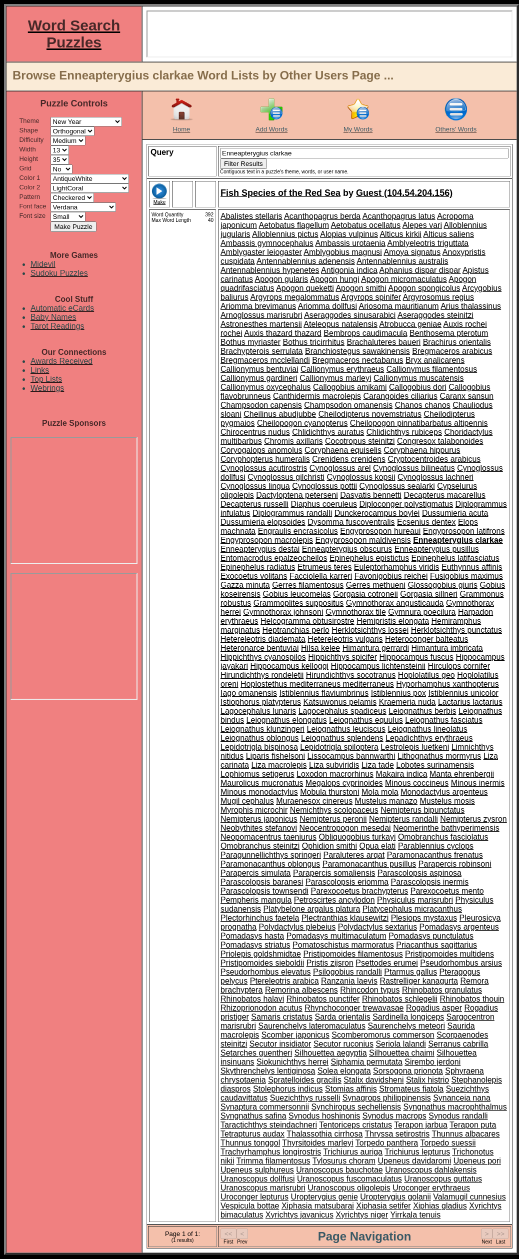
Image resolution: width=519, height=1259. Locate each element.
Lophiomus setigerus (257, 774)
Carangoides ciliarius (400, 396)
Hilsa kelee (320, 648)
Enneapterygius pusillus (436, 549)
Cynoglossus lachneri (436, 477)
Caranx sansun (467, 396)
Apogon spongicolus (424, 288)
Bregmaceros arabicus (452, 351)
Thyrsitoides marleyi (317, 1143)
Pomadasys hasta (252, 936)
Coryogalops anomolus (261, 450)
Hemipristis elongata (392, 621)
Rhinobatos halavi (252, 999)
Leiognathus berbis (422, 711)
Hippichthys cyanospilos (263, 657)
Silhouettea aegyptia (330, 1053)
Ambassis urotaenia (350, 243)
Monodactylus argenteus (444, 792)
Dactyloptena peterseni (297, 495)
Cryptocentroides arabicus (434, 459)
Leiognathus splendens (342, 738)
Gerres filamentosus (308, 585)
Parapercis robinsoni (455, 864)
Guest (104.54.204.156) (404, 193)
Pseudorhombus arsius (461, 963)
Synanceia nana (461, 1098)
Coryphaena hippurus (422, 450)
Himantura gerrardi (375, 648)
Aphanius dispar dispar (420, 270)
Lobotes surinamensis (435, 765)
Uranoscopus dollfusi (257, 1179)
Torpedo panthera (387, 1143)
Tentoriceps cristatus (355, 1125)
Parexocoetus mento (447, 891)
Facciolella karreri (321, 576)
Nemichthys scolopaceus (334, 810)
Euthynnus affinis (472, 567)
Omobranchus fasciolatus (443, 837)
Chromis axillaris (293, 441)
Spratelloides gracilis (305, 1080)
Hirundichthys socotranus (351, 675)
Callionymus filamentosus (431, 369)
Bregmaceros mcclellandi (265, 360)
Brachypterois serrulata (261, 351)
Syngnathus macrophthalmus (455, 1107)
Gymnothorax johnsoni (283, 612)
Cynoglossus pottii (324, 486)
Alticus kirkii (401, 234)
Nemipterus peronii (333, 819)
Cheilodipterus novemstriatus (370, 414)
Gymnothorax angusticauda (395, 603)
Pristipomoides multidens (449, 954)
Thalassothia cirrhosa (324, 1134)
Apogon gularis (281, 279)
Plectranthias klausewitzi (345, 918)
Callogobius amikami (350, 387)
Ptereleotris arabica (284, 981)
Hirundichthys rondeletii (262, 675)
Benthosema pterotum (449, 333)
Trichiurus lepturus (417, 1152)
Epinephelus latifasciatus (456, 558)
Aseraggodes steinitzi (436, 315)
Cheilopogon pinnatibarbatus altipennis (419, 423)
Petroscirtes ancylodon (334, 900)
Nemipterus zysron (473, 819)
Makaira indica (401, 774)
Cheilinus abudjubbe (280, 414)
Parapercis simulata (255, 873)
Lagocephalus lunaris (258, 711)
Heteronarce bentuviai (259, 648)
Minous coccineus (416, 783)
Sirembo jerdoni (432, 1062)
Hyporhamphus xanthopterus (447, 684)
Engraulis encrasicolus (298, 531)
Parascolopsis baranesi (261, 882)
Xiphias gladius (440, 1206)
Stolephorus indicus (288, 1089)
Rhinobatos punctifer (323, 999)
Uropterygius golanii (395, 1197)
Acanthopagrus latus (399, 216)
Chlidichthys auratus (328, 432)
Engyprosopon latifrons (464, 531)
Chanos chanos (422, 405)
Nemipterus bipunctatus (422, 810)
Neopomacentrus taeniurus (268, 837)
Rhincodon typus (370, 990)
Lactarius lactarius (470, 702)
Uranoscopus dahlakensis (430, 1170)
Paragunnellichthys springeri (270, 855)
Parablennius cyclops (436, 846)
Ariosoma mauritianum (399, 306)
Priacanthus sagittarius (436, 945)
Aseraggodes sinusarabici (350, 315)
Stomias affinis (351, 1089)
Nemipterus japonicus (259, 819)
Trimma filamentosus (273, 1161)
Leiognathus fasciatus (443, 720)
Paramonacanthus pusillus (369, 864)
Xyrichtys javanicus (300, 1215)
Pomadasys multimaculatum (336, 936)
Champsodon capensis (261, 405)
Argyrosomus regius (438, 297)
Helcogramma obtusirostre (307, 621)
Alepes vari (422, 225)
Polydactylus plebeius (297, 927)
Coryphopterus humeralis (265, 459)
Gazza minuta (245, 585)
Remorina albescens (301, 990)
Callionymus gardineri (259, 378)
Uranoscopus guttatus (443, 1179)
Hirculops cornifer (459, 666)
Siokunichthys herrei (292, 1062)
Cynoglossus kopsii (361, 477)
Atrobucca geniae (411, 324)
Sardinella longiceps (408, 1017)
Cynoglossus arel (340, 468)
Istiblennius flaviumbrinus (323, 693)
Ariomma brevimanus (258, 306)
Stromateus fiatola (411, 1089)
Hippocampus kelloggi (289, 666)
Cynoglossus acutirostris (263, 468)
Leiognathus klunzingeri (262, 729)
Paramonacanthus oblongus (270, 864)
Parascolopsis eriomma (347, 882)
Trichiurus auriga (352, 1152)
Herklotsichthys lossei (370, 630)
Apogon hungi (335, 279)
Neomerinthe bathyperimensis (446, 828)
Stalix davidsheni (374, 1080)
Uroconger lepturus (254, 1197)
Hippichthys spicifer (342, 657)
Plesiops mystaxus (424, 918)
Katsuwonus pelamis (339, 702)
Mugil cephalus (247, 801)
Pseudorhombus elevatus (265, 972)
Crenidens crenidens (349, 459)
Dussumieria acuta (455, 513)
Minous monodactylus (259, 792)
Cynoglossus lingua (255, 486)
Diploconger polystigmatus (407, 504)
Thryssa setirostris (397, 1134)
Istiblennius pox (398, 693)
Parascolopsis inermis (430, 882)
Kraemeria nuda (407, 702)
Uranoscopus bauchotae (339, 1170)
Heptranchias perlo (296, 630)
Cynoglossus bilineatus (414, 468)
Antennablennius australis (402, 261)
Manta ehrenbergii (462, 774)
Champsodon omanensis (348, 405)
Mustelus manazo (386, 801)
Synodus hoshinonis (324, 1116)
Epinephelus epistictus (369, 558)
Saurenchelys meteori (406, 1026)
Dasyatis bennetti (371, 495)
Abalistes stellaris (251, 216)
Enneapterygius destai (260, 549)
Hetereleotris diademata (263, 639)
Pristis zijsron (330, 963)
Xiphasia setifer (383, 1206)
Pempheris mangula (256, 900)
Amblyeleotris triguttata (428, 243)
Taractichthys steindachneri (268, 1125)
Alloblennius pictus (285, 234)
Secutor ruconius (344, 1044)
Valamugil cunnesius (469, 1197)
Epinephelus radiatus (257, 567)
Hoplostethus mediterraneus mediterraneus (317, 684)
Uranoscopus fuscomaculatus (349, 1179)
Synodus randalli (458, 1116)
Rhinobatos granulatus (442, 990)
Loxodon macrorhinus (335, 774)
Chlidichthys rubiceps (404, 432)
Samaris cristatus (281, 1017)
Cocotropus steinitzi (360, 441)
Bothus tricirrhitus (314, 342)
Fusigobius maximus (466, 576)
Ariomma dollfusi (327, 306)
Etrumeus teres (325, 567)
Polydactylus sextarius (377, 927)
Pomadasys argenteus (459, 927)
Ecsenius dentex (426, 522)
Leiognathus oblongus (259, 738)
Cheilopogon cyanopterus (302, 423)
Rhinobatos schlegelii (400, 999)
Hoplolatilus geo (426, 675)
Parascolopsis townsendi (264, 891)
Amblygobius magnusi (343, 252)
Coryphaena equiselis (343, 450)
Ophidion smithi (329, 846)
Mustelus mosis (447, 801)
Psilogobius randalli (347, 972)
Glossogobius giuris (443, 585)
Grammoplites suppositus (299, 603)
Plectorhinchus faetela (259, 918)
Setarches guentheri (256, 1053)
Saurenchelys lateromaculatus (312, 1026)
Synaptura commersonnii (264, 1107)
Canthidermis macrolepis (317, 396)
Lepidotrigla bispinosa (259, 747)
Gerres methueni (376, 585)
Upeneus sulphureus (257, 1170)
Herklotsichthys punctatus (456, 630)
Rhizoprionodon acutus (261, 1008)
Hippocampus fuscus (416, 657)
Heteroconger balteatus (426, 639)
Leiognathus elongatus (286, 720)
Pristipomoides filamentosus (352, 954)
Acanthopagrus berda (322, 216)
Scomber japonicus (296, 1035)
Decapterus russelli (254, 504)
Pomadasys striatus (255, 945)
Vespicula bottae (249, 1206)
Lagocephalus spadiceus (342, 711)
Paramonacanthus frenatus (435, 855)
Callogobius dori (417, 387)
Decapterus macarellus (445, 495)
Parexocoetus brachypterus (359, 891)
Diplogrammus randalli (292, 513)
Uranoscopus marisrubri (263, 1188)
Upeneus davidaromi (414, 1161)
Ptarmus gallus (410, 972)
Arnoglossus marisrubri (261, 315)
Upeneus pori (477, 1161)
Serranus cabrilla (458, 1044)
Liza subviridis (334, 765)
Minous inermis (478, 783)
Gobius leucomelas (296, 594)
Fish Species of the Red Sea (280, 193)
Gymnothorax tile (356, 612)
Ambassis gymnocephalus (267, 243)
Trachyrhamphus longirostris (270, 1152)
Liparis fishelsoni (275, 756)
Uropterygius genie (324, 1197)
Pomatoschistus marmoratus (343, 945)
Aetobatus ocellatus (366, 225)
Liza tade (378, 765)
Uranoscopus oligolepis (349, 1188)
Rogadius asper (434, 1008)
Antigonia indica (349, 270)
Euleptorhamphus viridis (397, 567)
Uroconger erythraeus (431, 1188)
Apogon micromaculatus (404, 279)
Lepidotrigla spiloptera (339, 747)
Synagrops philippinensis (386, 1098)
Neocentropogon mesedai (344, 828)
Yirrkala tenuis (415, 1215)
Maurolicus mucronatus (261, 783)
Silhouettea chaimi (401, 1053)
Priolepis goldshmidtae (260, 954)
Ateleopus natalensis (341, 324)
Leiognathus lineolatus (427, 729)
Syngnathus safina (253, 1116)
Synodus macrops (394, 1116)
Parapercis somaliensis (334, 873)
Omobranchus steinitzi (260, 846)
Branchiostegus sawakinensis (357, 351)
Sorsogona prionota (408, 1071)
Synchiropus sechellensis (356, 1107)
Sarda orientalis (342, 1017)
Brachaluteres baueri (384, 342)
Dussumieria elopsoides (263, 522)
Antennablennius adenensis (305, 261)
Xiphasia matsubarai (318, 1206)
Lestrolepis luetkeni (414, 747)
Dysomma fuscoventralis (351, 522)
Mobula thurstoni (329, 792)
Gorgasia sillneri (429, 594)
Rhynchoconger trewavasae (354, 1008)
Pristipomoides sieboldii (262, 963)
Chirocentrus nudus (255, 432)
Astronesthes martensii (261, 324)
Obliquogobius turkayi (357, 837)
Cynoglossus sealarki (397, 486)
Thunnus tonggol (250, 1143)
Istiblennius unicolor (463, 693)
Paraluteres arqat (353, 855)
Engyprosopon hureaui (380, 531)
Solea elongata (344, 1071)
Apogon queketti (305, 288)
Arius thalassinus (470, 306)
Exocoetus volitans (253, 576)
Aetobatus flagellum (294, 225)
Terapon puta (473, 1125)
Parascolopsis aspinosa (420, 873)
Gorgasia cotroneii (365, 594)
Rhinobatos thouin (472, 999)
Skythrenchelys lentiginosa (267, 1071)
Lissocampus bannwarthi (351, 756)
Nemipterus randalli (403, 819)
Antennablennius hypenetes (270, 270)
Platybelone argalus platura (311, 909)
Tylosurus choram (344, 1161)
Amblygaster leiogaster (261, 252)
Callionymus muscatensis (419, 378)
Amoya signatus (412, 252)
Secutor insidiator (281, 1044)
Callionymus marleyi (335, 378)
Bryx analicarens (435, 360)
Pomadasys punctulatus (431, 936)
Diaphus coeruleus (324, 504)
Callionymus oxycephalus (265, 387)
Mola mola (380, 792)
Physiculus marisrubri (415, 900)
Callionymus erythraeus (342, 369)
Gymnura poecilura (422, 612)
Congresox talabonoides (440, 441)
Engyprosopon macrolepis (266, 540)
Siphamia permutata (366, 1062)
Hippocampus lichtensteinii (378, 666)
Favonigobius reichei (391, 576)
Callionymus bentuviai (259, 369)
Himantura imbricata (447, 648)
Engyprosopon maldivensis (362, 540)
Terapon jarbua (421, 1125)
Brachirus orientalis (457, 342)
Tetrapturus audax (252, 1134)
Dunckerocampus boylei (377, 513)
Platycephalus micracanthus (412, 909)
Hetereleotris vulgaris (345, 639)
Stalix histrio (427, 1080)
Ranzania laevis (349, 981)
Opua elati (377, 846)
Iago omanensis (248, 693)
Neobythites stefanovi (258, 828)
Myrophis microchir (254, 810)
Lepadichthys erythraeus (429, 738)
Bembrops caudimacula (365, 333)
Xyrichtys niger (362, 1215)
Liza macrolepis (278, 765)
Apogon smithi (361, 288)
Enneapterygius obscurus (347, 549)
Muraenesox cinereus (314, 801)
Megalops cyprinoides (344, 783)
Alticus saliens (449, 234)
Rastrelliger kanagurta (419, 981)
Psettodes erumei (387, 963)
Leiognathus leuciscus (346, 729)
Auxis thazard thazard (283, 333)
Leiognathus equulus (366, 720)
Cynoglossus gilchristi (286, 477)
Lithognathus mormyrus (439, 756)
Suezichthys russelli (305, 1098)
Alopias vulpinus (349, 234)
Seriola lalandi (401, 1044)
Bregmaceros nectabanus (357, 360)
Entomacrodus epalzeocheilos (273, 558)
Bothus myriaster (250, 342)
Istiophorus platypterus (260, 702)
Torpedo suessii (448, 1143)
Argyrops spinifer (371, 297)
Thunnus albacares (466, 1134)
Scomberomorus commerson (383, 1035)
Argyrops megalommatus (295, 297)
